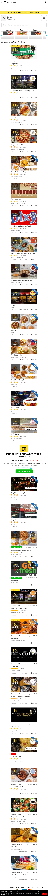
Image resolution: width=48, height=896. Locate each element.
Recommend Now (24, 471)
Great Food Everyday (18, 380)
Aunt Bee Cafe (16, 757)
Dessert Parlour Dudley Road (21, 696)
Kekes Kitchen (16, 847)
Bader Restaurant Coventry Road (22, 91)
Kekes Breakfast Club (18, 875)
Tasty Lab (14, 666)
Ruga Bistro (15, 407)
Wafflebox (14, 638)
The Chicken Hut (16, 355)
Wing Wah (14, 520)
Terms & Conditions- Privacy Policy (34, 887)
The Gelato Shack (17, 787)
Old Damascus (16, 199)
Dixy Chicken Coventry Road (21, 226)
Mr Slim (13, 305)
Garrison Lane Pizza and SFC (21, 550)
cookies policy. (5, 894)
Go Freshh (14, 580)
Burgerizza (14, 64)
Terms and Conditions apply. (24, 468)
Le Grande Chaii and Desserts (21, 280)
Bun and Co (15, 727)
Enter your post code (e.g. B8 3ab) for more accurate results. (24, 12)
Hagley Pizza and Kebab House (22, 817)
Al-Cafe (13, 118)
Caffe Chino (15, 434)
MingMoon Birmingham (19, 493)
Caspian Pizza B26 (17, 145)
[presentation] (1, 35)
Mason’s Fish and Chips (19, 172)
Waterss (14, 330)
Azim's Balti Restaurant (19, 608)
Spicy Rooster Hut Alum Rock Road (23, 253)
